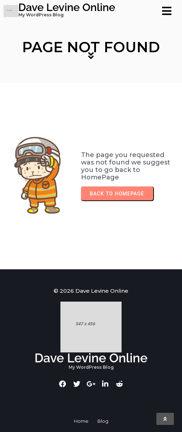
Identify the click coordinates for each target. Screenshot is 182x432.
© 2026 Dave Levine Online (91, 290)
